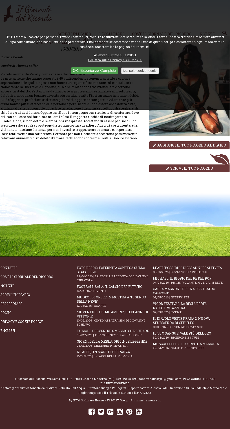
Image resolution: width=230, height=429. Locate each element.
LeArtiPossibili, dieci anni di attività (191, 270)
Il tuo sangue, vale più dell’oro (191, 335)
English (7, 330)
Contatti (8, 268)
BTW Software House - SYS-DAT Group (100, 400)
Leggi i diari (11, 304)
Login (5, 313)
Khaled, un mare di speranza (115, 354)
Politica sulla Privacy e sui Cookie (115, 60)
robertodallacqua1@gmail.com (160, 379)
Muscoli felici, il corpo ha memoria (191, 346)
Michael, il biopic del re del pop (191, 280)
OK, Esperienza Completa (94, 70)
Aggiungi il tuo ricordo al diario (189, 145)
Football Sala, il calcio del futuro (115, 289)
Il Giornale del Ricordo (30, 379)
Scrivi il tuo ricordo (189, 168)
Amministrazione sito (145, 400)
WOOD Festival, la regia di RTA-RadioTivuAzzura (191, 308)
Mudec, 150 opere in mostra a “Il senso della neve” (115, 301)
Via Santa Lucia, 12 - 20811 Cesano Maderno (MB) (80, 379)
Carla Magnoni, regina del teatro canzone (191, 293)
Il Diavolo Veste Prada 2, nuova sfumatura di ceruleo (191, 322)
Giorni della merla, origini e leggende (115, 343)
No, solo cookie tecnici (140, 70)
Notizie (7, 286)
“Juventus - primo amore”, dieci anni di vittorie (115, 318)
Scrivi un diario (15, 295)
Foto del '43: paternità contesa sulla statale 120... (115, 274)
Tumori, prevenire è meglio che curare (115, 333)
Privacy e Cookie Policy (21, 322)
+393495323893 (126, 379)
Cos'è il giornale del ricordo (26, 277)
